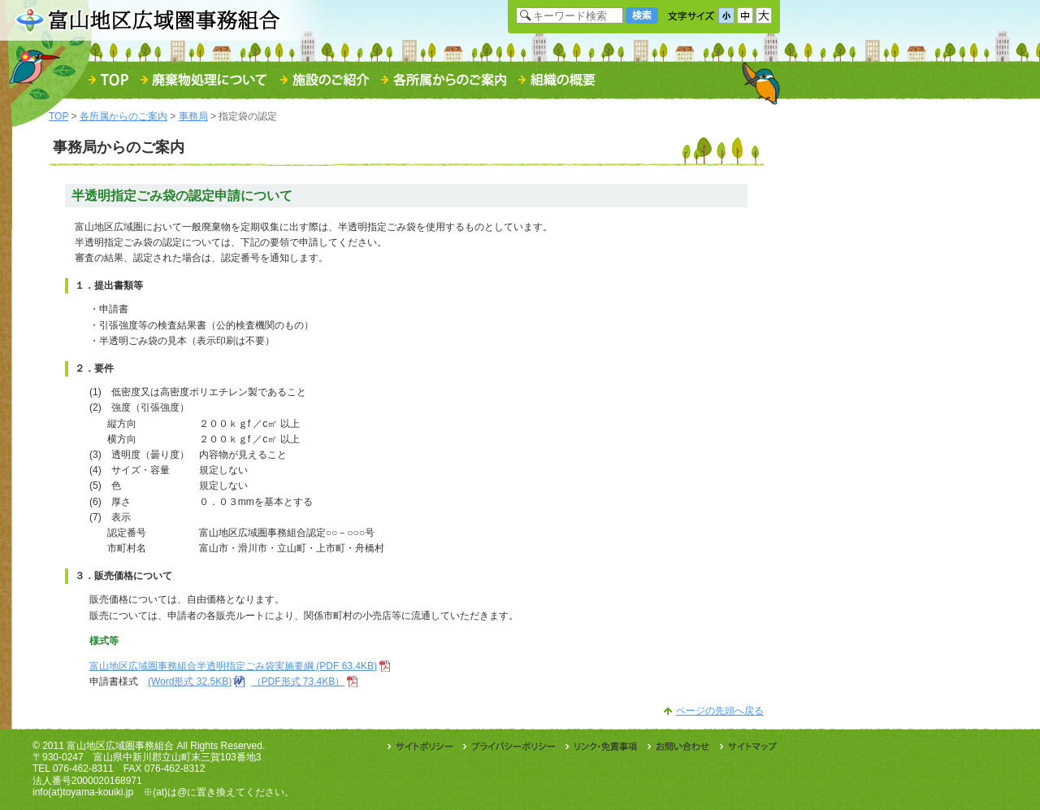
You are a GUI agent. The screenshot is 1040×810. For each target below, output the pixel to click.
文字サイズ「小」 (726, 15)
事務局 (193, 116)
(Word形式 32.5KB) (190, 681)
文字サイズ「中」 (745, 15)
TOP (58, 116)
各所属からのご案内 (123, 116)
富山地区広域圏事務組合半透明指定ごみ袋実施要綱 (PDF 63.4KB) (233, 666)
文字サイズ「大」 (764, 15)
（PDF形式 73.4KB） (298, 681)
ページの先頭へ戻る (720, 710)
